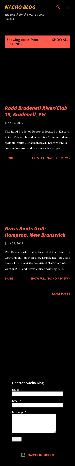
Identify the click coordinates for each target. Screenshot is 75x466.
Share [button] (9, 158)
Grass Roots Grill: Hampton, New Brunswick (35, 231)
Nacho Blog (20, 7)
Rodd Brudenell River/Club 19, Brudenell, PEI (36, 111)
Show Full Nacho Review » (50, 158)
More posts (61, 293)
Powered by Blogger (37, 455)
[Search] (58, 7)
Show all (60, 39)
